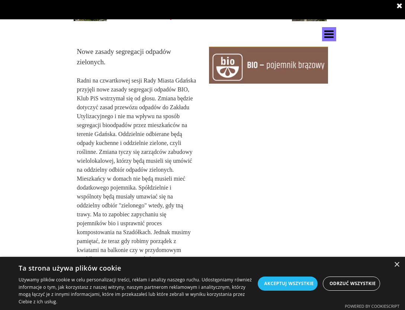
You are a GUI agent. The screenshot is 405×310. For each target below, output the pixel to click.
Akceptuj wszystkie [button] (289, 283)
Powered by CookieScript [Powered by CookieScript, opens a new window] (372, 306)
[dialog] (202, 283)
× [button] (396, 265)
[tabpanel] (136, 155)
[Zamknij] (399, 6)
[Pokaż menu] (329, 34)
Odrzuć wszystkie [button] (353, 283)
